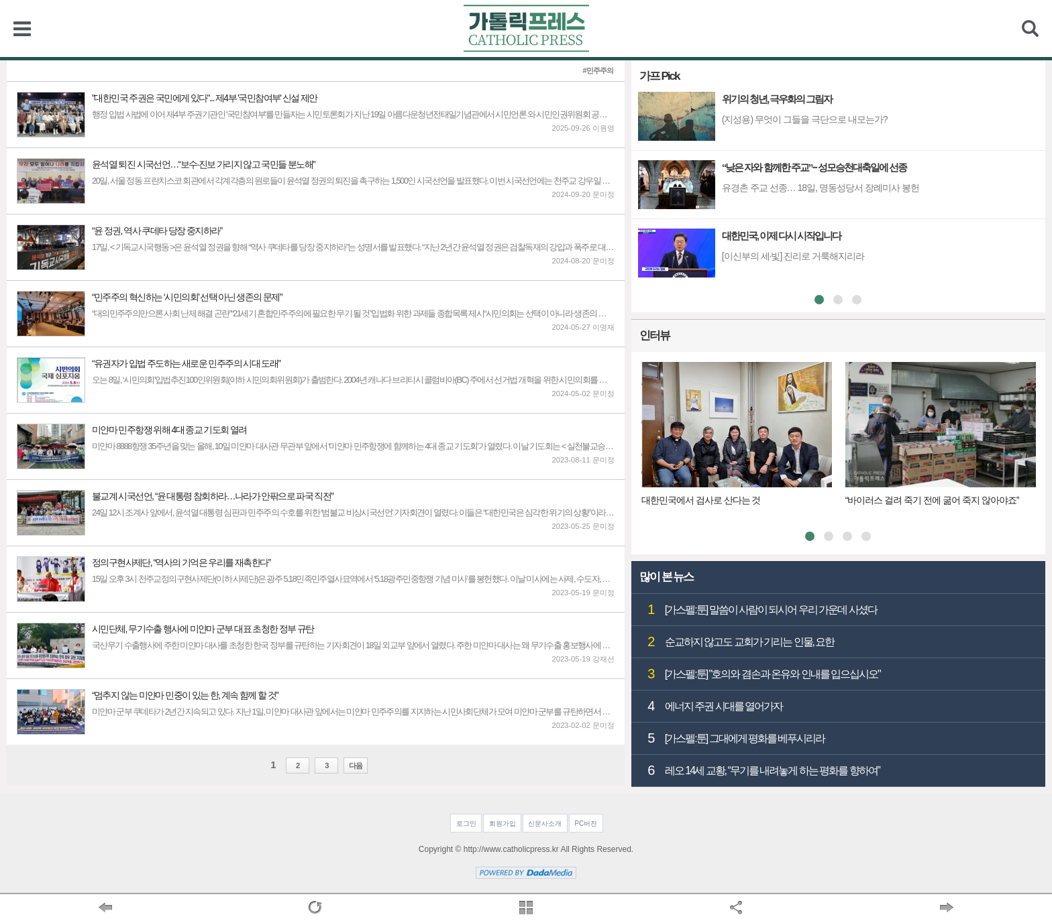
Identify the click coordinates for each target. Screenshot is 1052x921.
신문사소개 (545, 823)
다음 (355, 765)
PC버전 (585, 823)
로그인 (466, 823)
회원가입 (502, 823)
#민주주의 (598, 70)
